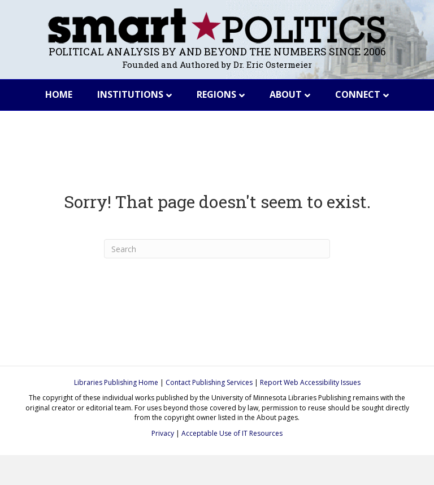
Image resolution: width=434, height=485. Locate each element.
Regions (216, 94)
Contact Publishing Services (209, 382)
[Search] (217, 248)
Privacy (162, 433)
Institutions (130, 94)
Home (58, 94)
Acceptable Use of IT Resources (232, 433)
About (286, 94)
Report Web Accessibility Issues (310, 382)
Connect (357, 94)
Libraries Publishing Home (116, 382)
